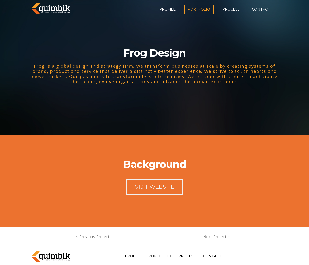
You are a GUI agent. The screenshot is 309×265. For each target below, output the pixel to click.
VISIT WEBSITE (154, 187)
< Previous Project (92, 236)
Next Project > (216, 236)
